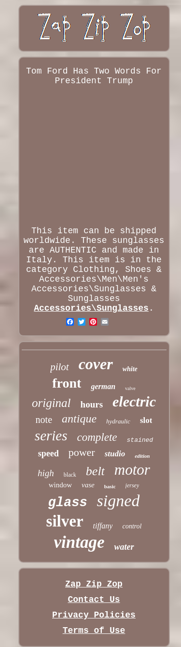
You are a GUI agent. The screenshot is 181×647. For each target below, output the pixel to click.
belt (95, 471)
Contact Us (94, 599)
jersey (132, 485)
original (51, 402)
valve (130, 388)
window (60, 485)
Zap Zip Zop (94, 584)
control (131, 526)
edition (142, 456)
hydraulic (118, 421)
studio (115, 453)
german (103, 386)
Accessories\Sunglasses (91, 308)
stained (140, 440)
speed (48, 453)
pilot (59, 367)
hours (92, 404)
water (124, 547)
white (130, 369)
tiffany (103, 526)
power (82, 452)
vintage (79, 542)
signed (118, 501)
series (51, 435)
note (44, 419)
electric (134, 401)
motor (132, 469)
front (66, 383)
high (46, 473)
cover (96, 364)
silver (65, 521)
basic (110, 486)
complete (97, 437)
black (70, 474)
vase (88, 485)
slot (146, 420)
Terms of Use (94, 630)
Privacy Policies (94, 615)
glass (67, 503)
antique (79, 418)
